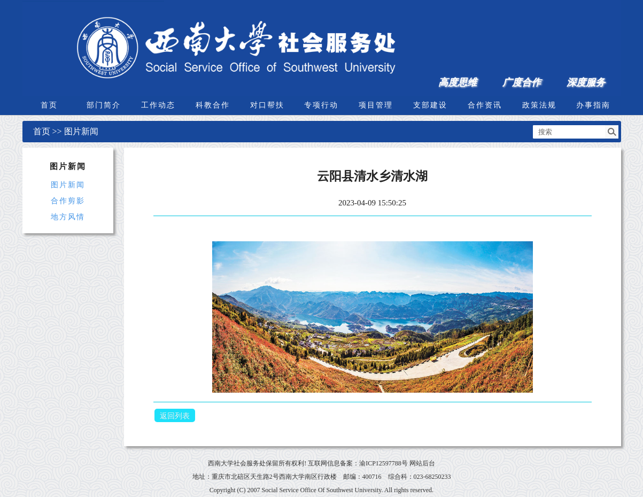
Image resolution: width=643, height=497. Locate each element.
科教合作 (213, 105)
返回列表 (175, 416)
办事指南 (593, 105)
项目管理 (376, 105)
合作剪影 (68, 201)
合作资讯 (485, 105)
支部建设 (430, 105)
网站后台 (422, 463)
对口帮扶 (267, 105)
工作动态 (158, 105)
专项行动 (321, 105)
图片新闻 (81, 131)
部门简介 (104, 105)
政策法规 (539, 105)
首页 (49, 105)
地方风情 (68, 217)
